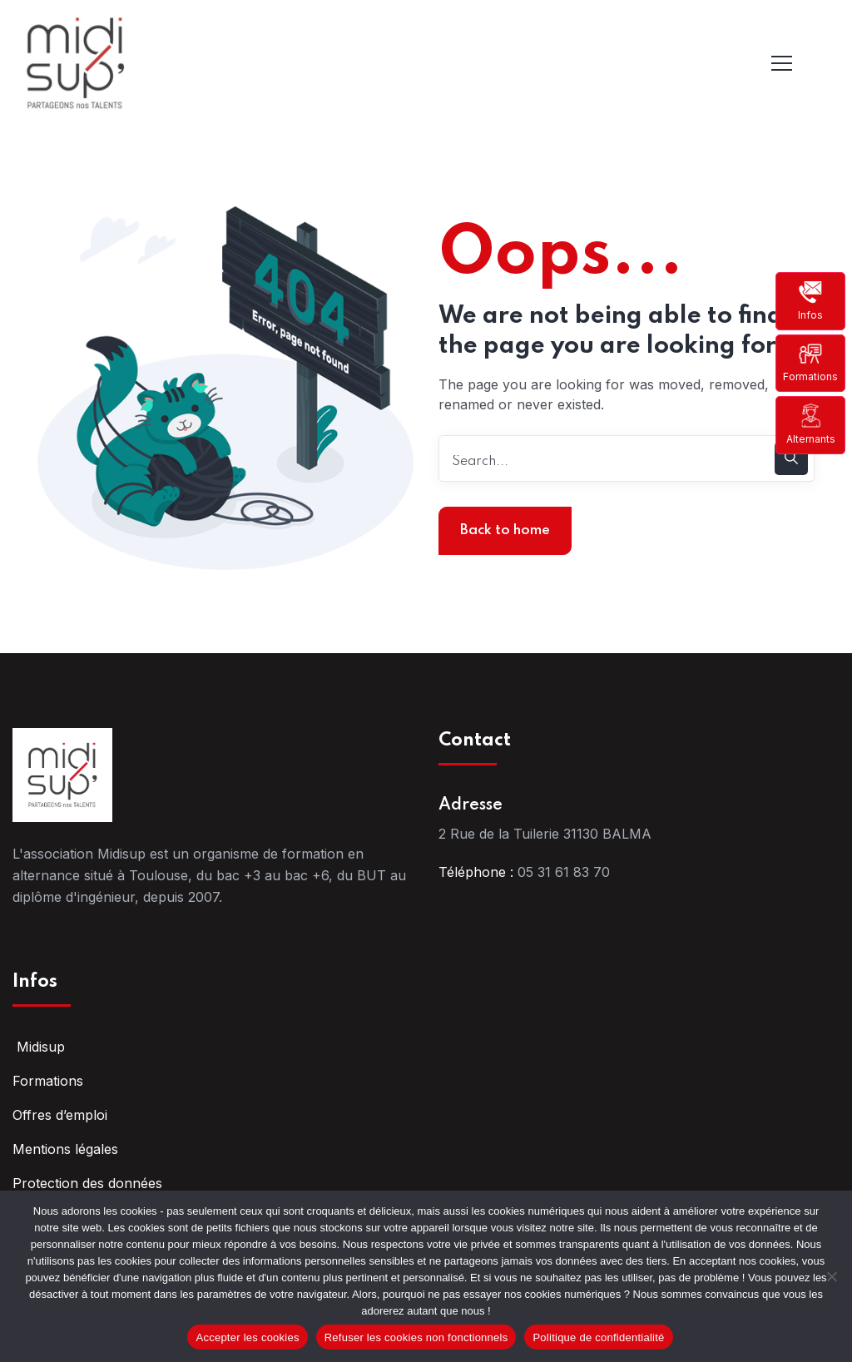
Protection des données (87, 1183)
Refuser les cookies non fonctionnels (416, 1337)
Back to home (505, 530)
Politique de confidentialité (598, 1337)
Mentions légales (65, 1149)
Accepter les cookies (247, 1337)
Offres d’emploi (59, 1115)
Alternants (810, 424)
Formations (810, 362)
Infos (810, 300)
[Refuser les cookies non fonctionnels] (831, 1276)
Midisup (38, 1046)
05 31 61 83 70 (564, 872)
